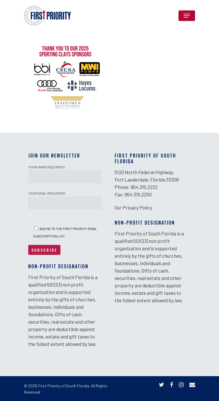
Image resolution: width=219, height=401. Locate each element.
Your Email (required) (65, 200)
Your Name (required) (65, 174)
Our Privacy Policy (133, 207)
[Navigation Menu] (187, 16)
